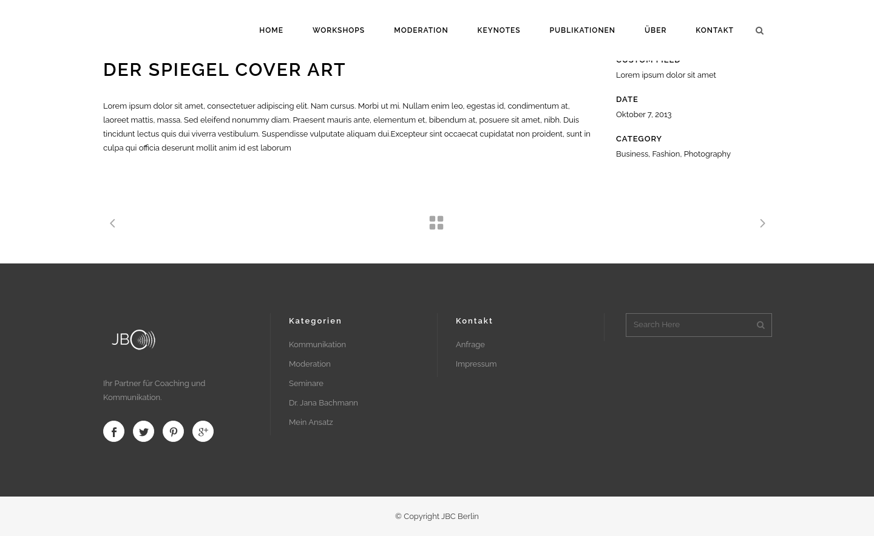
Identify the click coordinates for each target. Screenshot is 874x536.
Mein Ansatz (311, 422)
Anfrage (470, 344)
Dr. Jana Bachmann (323, 402)
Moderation (310, 363)
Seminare (306, 383)
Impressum (476, 363)
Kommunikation (317, 344)
